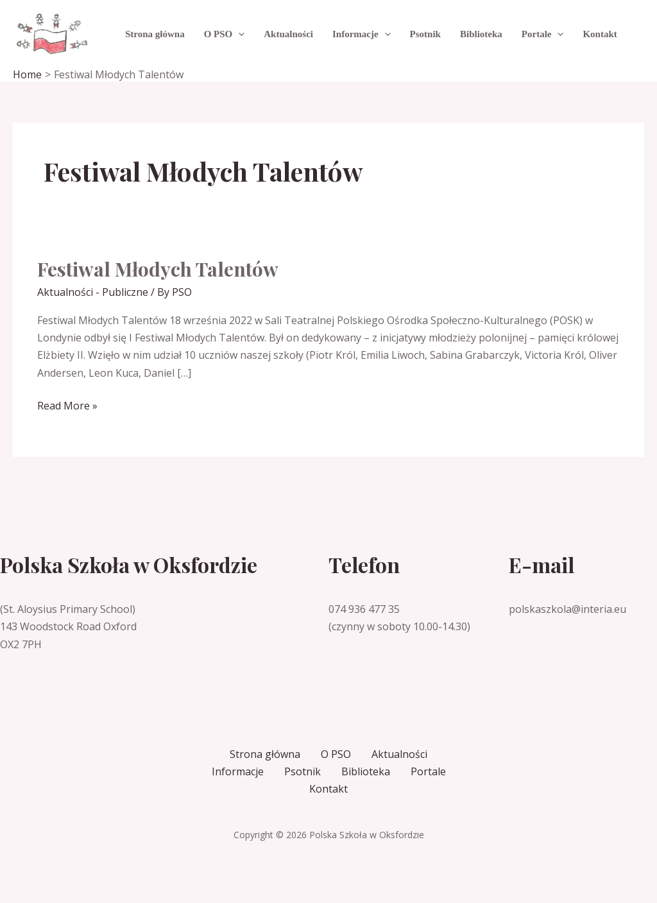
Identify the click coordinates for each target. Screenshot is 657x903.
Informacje (238, 771)
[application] (238, 34)
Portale (428, 771)
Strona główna (265, 754)
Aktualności (399, 754)
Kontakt (328, 789)
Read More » (67, 406)
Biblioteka (365, 771)
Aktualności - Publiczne (92, 292)
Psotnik (302, 771)
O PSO (336, 754)
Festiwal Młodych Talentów (157, 269)
